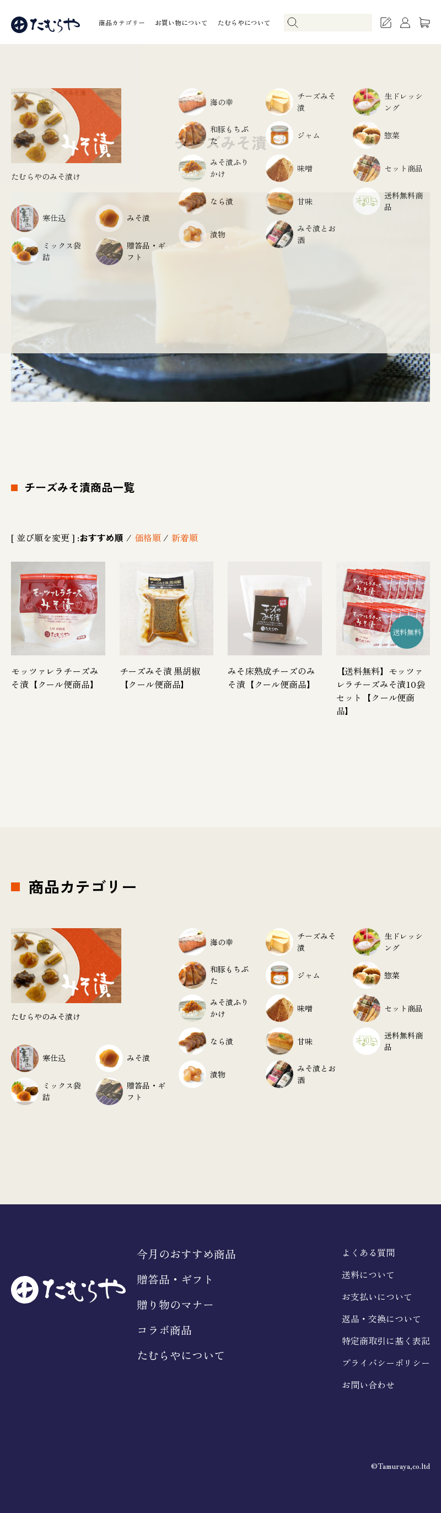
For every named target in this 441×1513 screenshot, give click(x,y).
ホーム (20, 92)
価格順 (148, 537)
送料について (368, 1274)
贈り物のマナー (175, 1304)
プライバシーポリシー (386, 1362)
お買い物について (181, 22)
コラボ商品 (164, 1330)
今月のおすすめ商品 (186, 1254)
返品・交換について (381, 1318)
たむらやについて (244, 22)
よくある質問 (368, 1252)
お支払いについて (377, 1296)
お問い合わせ (368, 1384)
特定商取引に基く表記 (386, 1340)
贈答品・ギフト (175, 1279)
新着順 (184, 537)
